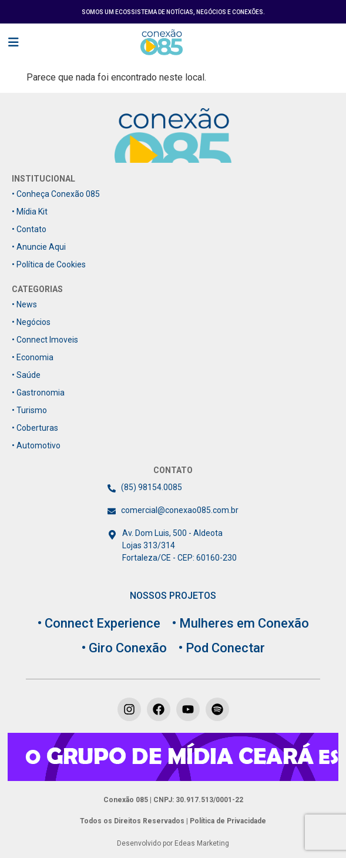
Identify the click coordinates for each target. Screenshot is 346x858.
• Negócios (31, 322)
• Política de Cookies (49, 264)
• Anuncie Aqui (39, 247)
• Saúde (26, 375)
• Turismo (29, 410)
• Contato (29, 229)
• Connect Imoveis (45, 339)
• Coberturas (35, 428)
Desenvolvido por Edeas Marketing (173, 843)
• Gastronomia (38, 392)
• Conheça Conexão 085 (56, 194)
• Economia (32, 357)
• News (24, 304)
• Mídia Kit (30, 211)
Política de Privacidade (227, 821)
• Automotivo (36, 445)
